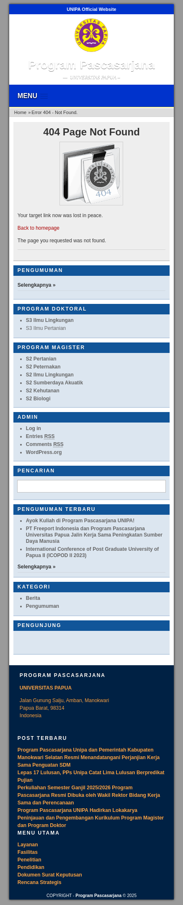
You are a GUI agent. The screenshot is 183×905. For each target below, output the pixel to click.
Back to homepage (38, 228)
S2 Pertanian (41, 359)
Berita (33, 598)
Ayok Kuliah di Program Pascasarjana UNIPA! (80, 521)
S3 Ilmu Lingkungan (50, 320)
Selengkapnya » (37, 285)
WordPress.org (44, 452)
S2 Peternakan (43, 367)
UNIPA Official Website (91, 9)
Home (20, 112)
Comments (45, 444)
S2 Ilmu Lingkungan (50, 375)
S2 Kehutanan (42, 391)
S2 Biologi (38, 399)
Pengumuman (42, 606)
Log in (33, 428)
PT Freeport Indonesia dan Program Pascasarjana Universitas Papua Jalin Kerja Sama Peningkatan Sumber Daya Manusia (94, 535)
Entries (40, 436)
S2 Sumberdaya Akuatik (54, 383)
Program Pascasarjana (91, 64)
